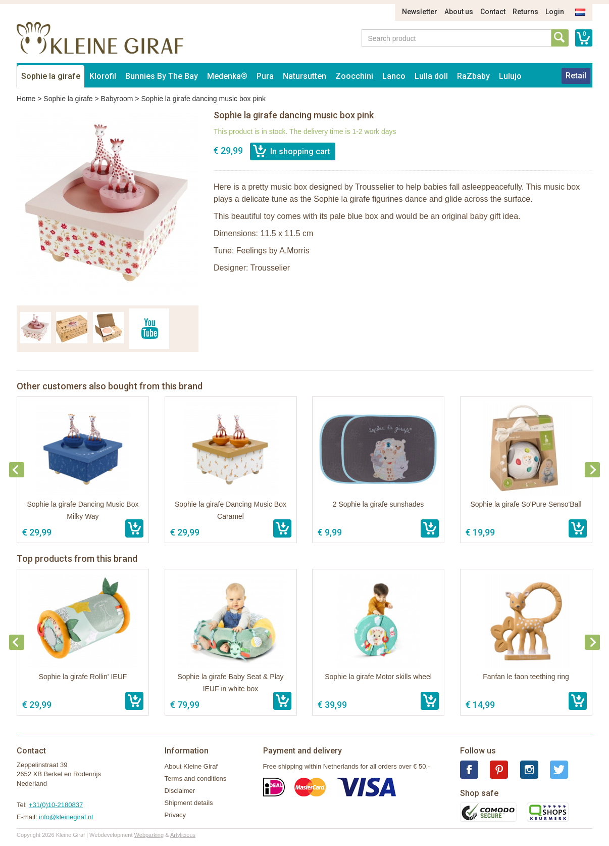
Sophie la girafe (50, 76)
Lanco (393, 76)
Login (554, 12)
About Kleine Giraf (191, 766)
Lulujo (510, 76)
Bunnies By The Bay (161, 76)
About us (458, 12)
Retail (576, 75)
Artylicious (182, 835)
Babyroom (117, 99)
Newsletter (419, 12)
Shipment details (189, 803)
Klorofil (102, 76)
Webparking (149, 835)
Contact (492, 12)
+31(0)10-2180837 (56, 805)
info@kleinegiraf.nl (66, 817)
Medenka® (227, 76)
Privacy (175, 815)
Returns (525, 12)
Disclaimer (180, 790)
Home (26, 99)
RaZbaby (473, 76)
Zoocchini (354, 76)
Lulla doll (431, 76)
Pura (265, 76)
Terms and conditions (196, 778)
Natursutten (304, 76)
